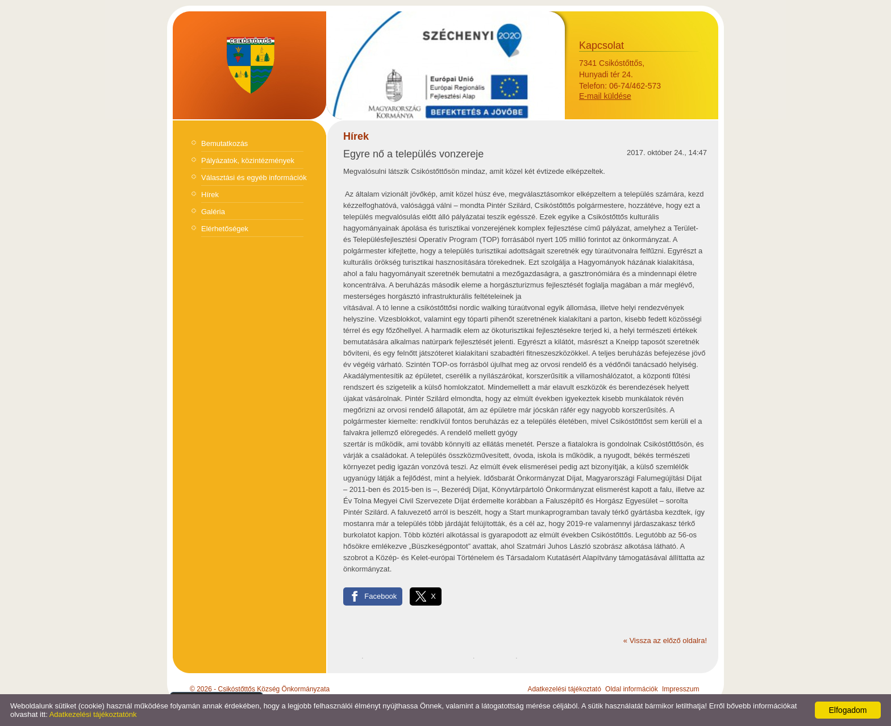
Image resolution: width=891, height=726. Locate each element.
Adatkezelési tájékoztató (564, 689)
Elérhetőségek (224, 228)
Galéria (213, 211)
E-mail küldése (605, 96)
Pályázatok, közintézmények (247, 160)
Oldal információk (631, 689)
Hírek (210, 194)
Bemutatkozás (224, 143)
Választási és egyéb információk (254, 177)
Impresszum (680, 689)
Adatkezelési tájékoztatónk (93, 714)
